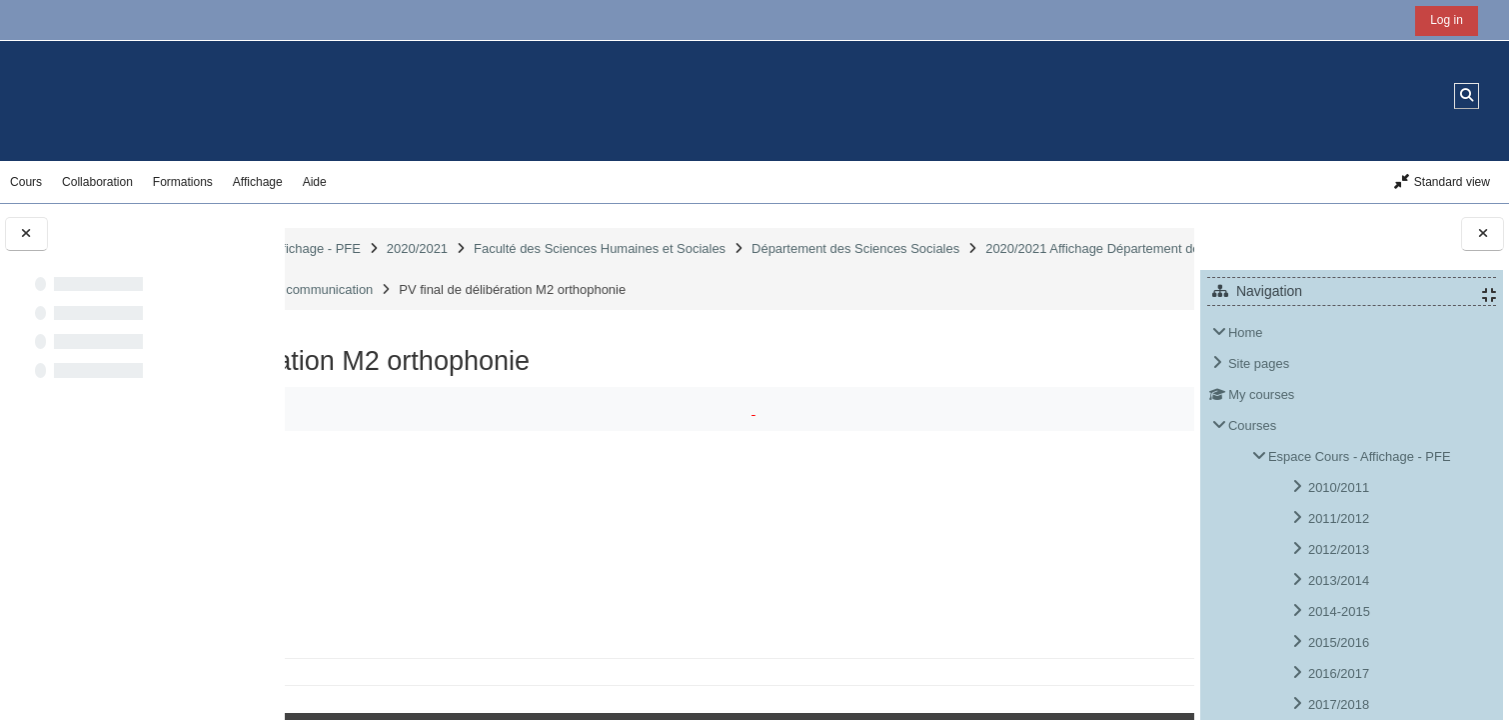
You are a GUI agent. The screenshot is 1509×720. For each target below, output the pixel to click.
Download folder (1101, 502)
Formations (183, 182)
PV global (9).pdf (435, 646)
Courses (1252, 425)
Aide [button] (315, 182)
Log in (1446, 20)
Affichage (258, 182)
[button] (1466, 95)
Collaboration (97, 182)
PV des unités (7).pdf (447, 614)
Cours (26, 182)
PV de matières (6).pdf (452, 582)
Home (1245, 332)
